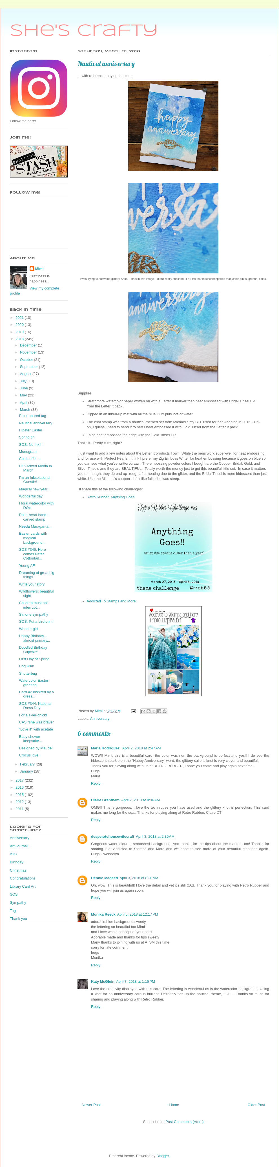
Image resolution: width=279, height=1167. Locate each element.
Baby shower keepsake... (30, 738)
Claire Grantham (105, 800)
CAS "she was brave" (36, 722)
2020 (20, 325)
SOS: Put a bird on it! (36, 621)
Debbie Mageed (104, 878)
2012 (20, 802)
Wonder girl (28, 629)
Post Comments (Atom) (184, 1122)
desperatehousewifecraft (112, 836)
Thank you (18, 918)
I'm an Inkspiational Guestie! (34, 479)
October (27, 359)
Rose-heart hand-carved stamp (33, 517)
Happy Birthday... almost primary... (34, 638)
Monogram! (28, 451)
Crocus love (28, 755)
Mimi (39, 269)
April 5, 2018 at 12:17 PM (137, 914)
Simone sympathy (33, 614)
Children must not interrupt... (33, 605)
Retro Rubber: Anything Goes (111, 497)
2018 (20, 339)
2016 (20, 787)
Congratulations (23, 878)
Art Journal (19, 846)
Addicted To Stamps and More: (112, 601)
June (24, 388)
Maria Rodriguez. (106, 748)
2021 (20, 317)
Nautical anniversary (35, 423)
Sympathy (18, 902)
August (26, 374)
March (25, 409)
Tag (13, 911)
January (27, 771)
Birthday (16, 862)
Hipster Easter (30, 430)
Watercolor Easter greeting (33, 682)
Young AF (27, 565)
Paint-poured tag (32, 416)
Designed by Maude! (35, 748)
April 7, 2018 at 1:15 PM (135, 981)
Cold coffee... (29, 459)
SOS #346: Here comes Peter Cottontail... (32, 553)
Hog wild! (26, 666)
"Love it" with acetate (36, 729)
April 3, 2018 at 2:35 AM (155, 836)
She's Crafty (84, 31)
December (29, 345)
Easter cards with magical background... (33, 537)
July (24, 381)
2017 (20, 780)
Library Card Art (23, 886)
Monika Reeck (103, 914)
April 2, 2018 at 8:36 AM (140, 800)
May (24, 395)
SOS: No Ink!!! (30, 444)
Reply (95, 783)
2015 (20, 795)
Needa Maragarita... (35, 526)
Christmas (18, 870)
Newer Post (91, 1105)
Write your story (32, 584)
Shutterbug (28, 673)
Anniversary (100, 718)
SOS (13, 894)
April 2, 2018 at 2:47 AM (141, 748)
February (28, 764)
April (24, 402)
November (29, 352)
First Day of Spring (34, 659)
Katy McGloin (102, 981)
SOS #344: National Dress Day (35, 705)
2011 (20, 809)
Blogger (162, 1156)
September (29, 367)
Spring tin (26, 437)
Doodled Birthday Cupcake (33, 649)
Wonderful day (31, 496)
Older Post (256, 1105)
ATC (13, 854)
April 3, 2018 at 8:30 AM (138, 878)
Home (174, 1105)
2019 (20, 332)
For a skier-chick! (33, 715)
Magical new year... (34, 489)
